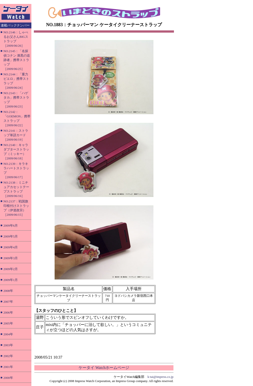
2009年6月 (10, 225)
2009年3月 (10, 258)
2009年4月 (10, 247)
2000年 (8, 378)
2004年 (8, 334)
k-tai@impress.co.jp (160, 377)
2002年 (8, 356)
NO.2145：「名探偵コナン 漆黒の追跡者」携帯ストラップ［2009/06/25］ (16, 60)
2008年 (8, 291)
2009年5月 (10, 236)
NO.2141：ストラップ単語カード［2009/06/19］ (15, 135)
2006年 (8, 312)
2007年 (8, 301)
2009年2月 (10, 269)
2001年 (8, 367)
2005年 (8, 323)
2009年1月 (10, 280)
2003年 (8, 345)
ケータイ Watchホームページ (104, 367)
